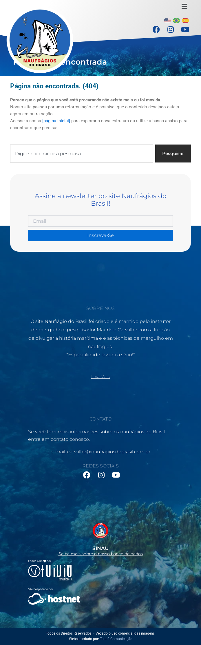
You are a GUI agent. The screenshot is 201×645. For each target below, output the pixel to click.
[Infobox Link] (100, 537)
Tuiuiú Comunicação (116, 639)
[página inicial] (56, 120)
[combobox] (81, 154)
